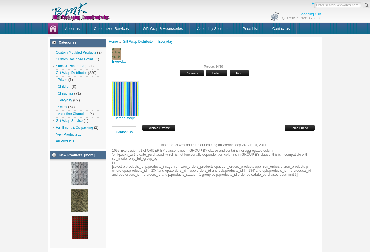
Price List (250, 28)
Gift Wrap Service (69, 121)
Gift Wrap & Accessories (163, 28)
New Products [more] (77, 155)
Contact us (281, 28)
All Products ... (67, 141)
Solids (61, 107)
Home (113, 42)
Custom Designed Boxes (74, 59)
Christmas (64, 93)
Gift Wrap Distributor (138, 42)
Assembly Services (212, 28)
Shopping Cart (310, 14)
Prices (61, 80)
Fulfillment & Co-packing (74, 128)
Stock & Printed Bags (72, 66)
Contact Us (124, 132)
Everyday (165, 42)
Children (63, 87)
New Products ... (68, 134)
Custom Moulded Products (76, 52)
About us (72, 28)
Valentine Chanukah (72, 114)
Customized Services (111, 28)
